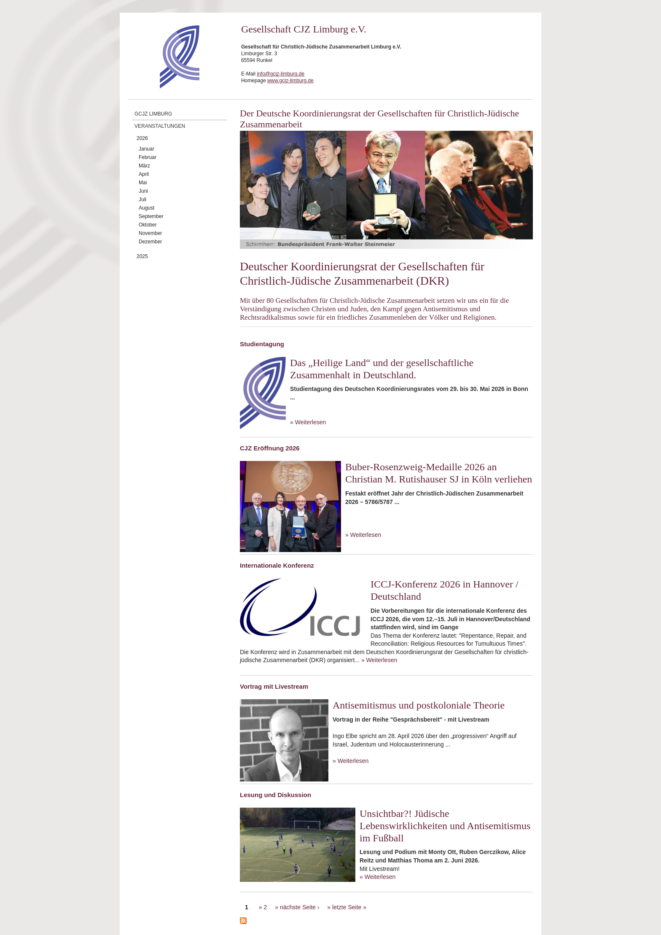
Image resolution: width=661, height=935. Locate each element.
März (144, 166)
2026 (142, 138)
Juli (142, 199)
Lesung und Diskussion (275, 794)
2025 (142, 256)
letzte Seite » (349, 907)
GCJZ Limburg (153, 114)
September (151, 216)
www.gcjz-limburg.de (290, 81)
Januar (146, 149)
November (150, 233)
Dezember (150, 242)
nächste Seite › (299, 907)
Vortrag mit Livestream (274, 686)
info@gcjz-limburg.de (280, 74)
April (144, 174)
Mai (143, 183)
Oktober (148, 225)
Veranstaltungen (159, 126)
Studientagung (262, 344)
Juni (143, 191)
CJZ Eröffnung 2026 (270, 448)
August (146, 208)
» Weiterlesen (308, 422)
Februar (147, 157)
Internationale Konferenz (277, 565)
